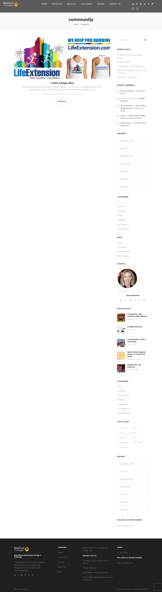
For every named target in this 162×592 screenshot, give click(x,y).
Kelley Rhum (125, 123)
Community (67, 94)
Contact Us (62, 557)
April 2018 (123, 187)
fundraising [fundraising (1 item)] (132, 433)
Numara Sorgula (126, 91)
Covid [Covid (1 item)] (134, 428)
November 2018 (126, 156)
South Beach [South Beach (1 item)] (137, 442)
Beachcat (46, 94)
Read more (62, 101)
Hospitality (121, 220)
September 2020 (126, 141)
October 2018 (124, 164)
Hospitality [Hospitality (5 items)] (122, 437)
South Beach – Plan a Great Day (130, 66)
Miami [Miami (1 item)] (133, 437)
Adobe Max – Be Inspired (127, 77)
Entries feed (122, 247)
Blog (60, 572)
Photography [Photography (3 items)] (123, 442)
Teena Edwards (126, 106)
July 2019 (123, 149)
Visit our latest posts (125, 526)
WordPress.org (123, 256)
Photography (122, 224)
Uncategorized (77, 94)
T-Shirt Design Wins (62, 83)
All (62, 94)
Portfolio (61, 562)
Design (120, 215)
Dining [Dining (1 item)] (121, 433)
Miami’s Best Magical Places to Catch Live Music (133, 108)
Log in (119, 243)
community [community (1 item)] (123, 428)
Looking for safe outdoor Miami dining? (137, 315)
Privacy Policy (122, 552)
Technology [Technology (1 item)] (123, 447)
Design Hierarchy (124, 62)
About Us (61, 567)
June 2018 (123, 171)
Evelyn (123, 116)
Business (120, 207)
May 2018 (123, 179)
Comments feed (123, 252)
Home (75, 24)
